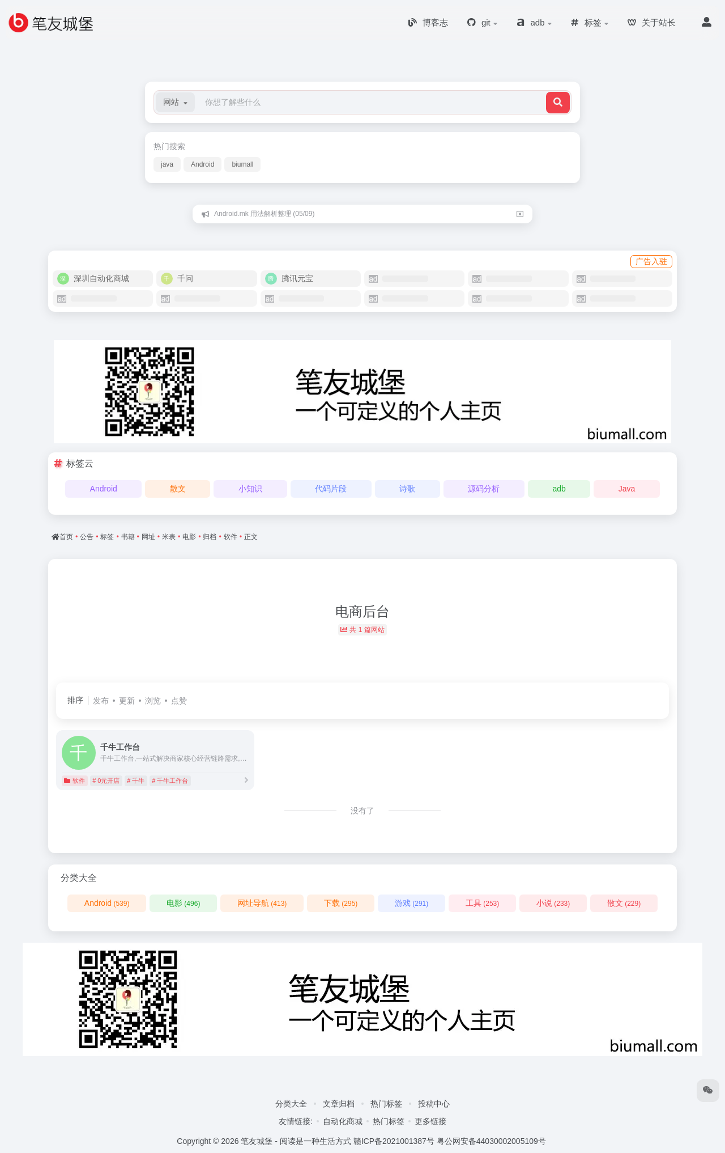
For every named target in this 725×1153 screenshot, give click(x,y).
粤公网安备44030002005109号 (491, 1141)
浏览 (153, 700)
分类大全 (291, 1103)
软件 (74, 780)
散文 (178, 488)
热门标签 (386, 1103)
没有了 (362, 810)
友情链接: (296, 1121)
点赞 (179, 700)
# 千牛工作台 (170, 780)
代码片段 (331, 488)
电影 (183, 903)
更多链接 (430, 1121)
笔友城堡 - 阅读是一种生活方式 (296, 1141)
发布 (101, 700)
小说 (553, 903)
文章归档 (339, 1103)
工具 (482, 903)
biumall (242, 164)
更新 (127, 700)
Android (202, 164)
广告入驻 (651, 261)
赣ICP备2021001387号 (393, 1141)
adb (558, 488)
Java (627, 488)
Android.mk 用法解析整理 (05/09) (264, 214)
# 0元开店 (106, 780)
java (167, 164)
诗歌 (407, 488)
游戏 (411, 903)
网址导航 (262, 903)
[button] (175, 102)
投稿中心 (434, 1103)
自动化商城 (342, 1121)
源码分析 (484, 488)
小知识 (250, 488)
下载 (340, 903)
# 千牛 (135, 780)
